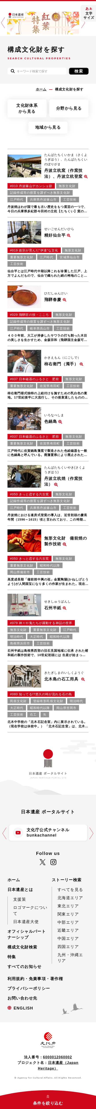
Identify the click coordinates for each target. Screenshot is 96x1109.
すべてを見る (70, 889)
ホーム (13, 880)
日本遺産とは (20, 889)
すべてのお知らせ (24, 966)
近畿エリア (68, 930)
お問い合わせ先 (22, 998)
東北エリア (68, 906)
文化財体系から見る (27, 108)
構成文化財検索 (22, 947)
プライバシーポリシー (28, 988)
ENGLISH (23, 1008)
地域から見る (48, 127)
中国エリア (68, 938)
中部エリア (68, 922)
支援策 (19, 899)
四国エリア (68, 946)
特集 (11, 957)
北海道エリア (70, 898)
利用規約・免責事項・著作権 (35, 979)
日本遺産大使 (26, 921)
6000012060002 (57, 1057)
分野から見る (69, 108)
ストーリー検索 (67, 880)
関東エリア (68, 914)
